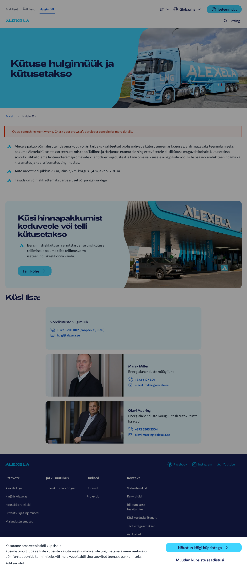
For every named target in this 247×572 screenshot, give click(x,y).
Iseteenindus (224, 9)
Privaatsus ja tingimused (22, 513)
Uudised (92, 488)
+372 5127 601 (141, 379)
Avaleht (10, 116)
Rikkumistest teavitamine (136, 507)
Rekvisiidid (134, 496)
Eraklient (11, 9)
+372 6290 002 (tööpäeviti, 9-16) (77, 330)
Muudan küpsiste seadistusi (200, 560)
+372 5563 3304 (143, 429)
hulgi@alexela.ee (65, 335)
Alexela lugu (13, 488)
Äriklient (29, 9)
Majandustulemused (19, 521)
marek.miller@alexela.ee (148, 385)
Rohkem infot (15, 563)
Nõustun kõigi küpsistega (200, 547)
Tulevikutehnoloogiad (61, 488)
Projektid (92, 496)
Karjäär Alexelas (16, 496)
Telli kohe (30, 271)
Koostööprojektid (17, 504)
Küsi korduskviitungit (142, 517)
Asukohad (134, 534)
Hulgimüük (47, 9)
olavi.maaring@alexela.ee (149, 434)
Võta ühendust (137, 488)
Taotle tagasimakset (141, 526)
